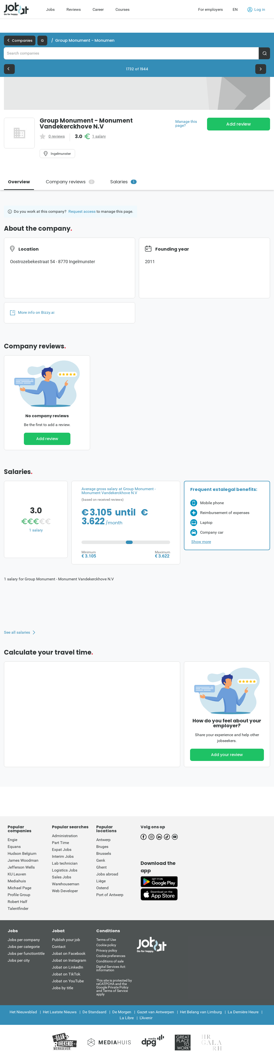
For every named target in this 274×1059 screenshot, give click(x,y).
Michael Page (19, 888)
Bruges (102, 846)
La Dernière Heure (243, 1012)
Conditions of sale (110, 961)
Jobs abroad (107, 874)
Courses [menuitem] (122, 9)
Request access (82, 211)
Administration (65, 835)
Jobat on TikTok (66, 974)
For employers (210, 9)
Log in (256, 9)
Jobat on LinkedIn (67, 967)
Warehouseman (65, 884)
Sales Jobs (61, 877)
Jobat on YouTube (68, 981)
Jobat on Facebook (68, 953)
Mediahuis (17, 881)
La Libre (127, 1018)
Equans (14, 846)
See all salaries (17, 632)
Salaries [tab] (123, 182)
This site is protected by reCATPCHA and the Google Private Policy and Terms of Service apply (114, 987)
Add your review (227, 755)
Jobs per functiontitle (26, 953)
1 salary (99, 136)
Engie (12, 839)
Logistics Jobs (64, 870)
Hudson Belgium (22, 853)
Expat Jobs (61, 849)
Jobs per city (19, 960)
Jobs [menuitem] (50, 9)
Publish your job (66, 939)
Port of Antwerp (109, 894)
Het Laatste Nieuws (60, 1012)
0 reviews (56, 136)
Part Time (60, 842)
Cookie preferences (110, 956)
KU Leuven (17, 874)
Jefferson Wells (21, 867)
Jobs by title (62, 988)
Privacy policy (106, 950)
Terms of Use (106, 940)
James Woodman (23, 860)
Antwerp (103, 839)
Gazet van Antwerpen (155, 1012)
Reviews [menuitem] (73, 9)
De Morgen (121, 1012)
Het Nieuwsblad (23, 1012)
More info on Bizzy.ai (32, 312)
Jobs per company (24, 939)
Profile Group (19, 894)
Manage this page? (186, 124)
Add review (238, 124)
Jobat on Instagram (69, 960)
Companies (19, 40)
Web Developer (65, 890)
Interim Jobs (63, 856)
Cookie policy (106, 945)
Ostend (102, 888)
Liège (101, 881)
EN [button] (235, 9)
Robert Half (17, 901)
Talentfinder (18, 908)
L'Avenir (146, 1018)
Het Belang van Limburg (201, 1012)
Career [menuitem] (98, 9)
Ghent (101, 867)
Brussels (103, 853)
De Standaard (94, 1012)
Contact (58, 946)
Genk (100, 860)
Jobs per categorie (24, 946)
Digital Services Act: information (111, 968)
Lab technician (65, 863)
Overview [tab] (19, 182)
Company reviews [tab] (70, 182)
